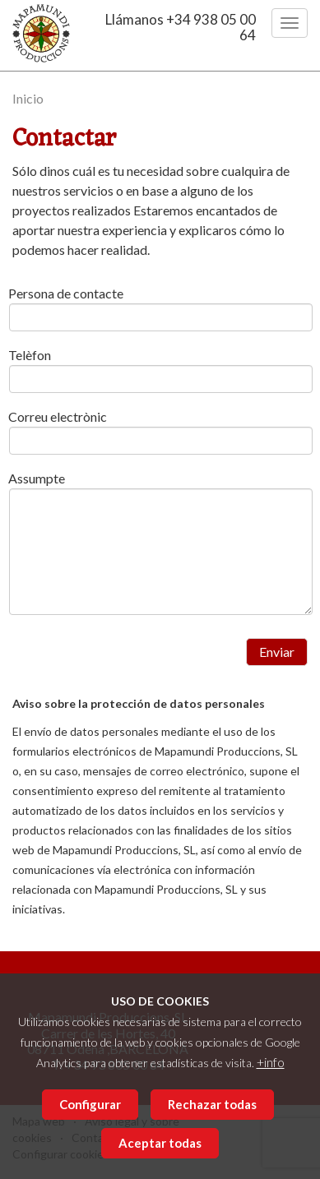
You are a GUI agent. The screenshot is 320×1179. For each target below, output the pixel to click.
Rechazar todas (212, 1104)
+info (271, 1062)
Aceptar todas (160, 1142)
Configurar (90, 1104)
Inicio (28, 98)
